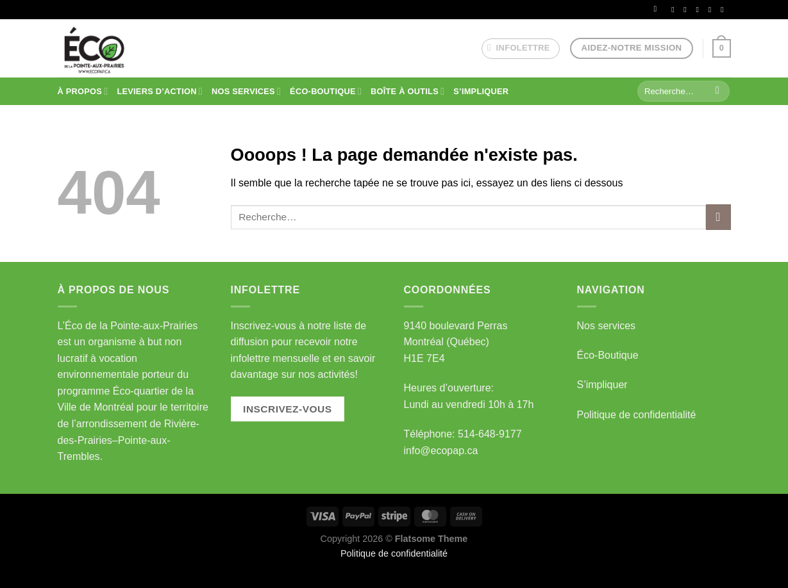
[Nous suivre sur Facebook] (675, 9)
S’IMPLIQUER (480, 91)
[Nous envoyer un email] (700, 9)
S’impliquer (602, 384)
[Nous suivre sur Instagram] (687, 9)
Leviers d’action (160, 91)
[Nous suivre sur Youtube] (724, 9)
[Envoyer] (717, 91)
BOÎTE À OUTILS (407, 91)
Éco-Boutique (608, 355)
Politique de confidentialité (636, 414)
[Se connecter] (658, 9)
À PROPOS (83, 91)
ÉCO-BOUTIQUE (326, 91)
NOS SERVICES (246, 91)
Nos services (606, 325)
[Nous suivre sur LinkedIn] (712, 9)
